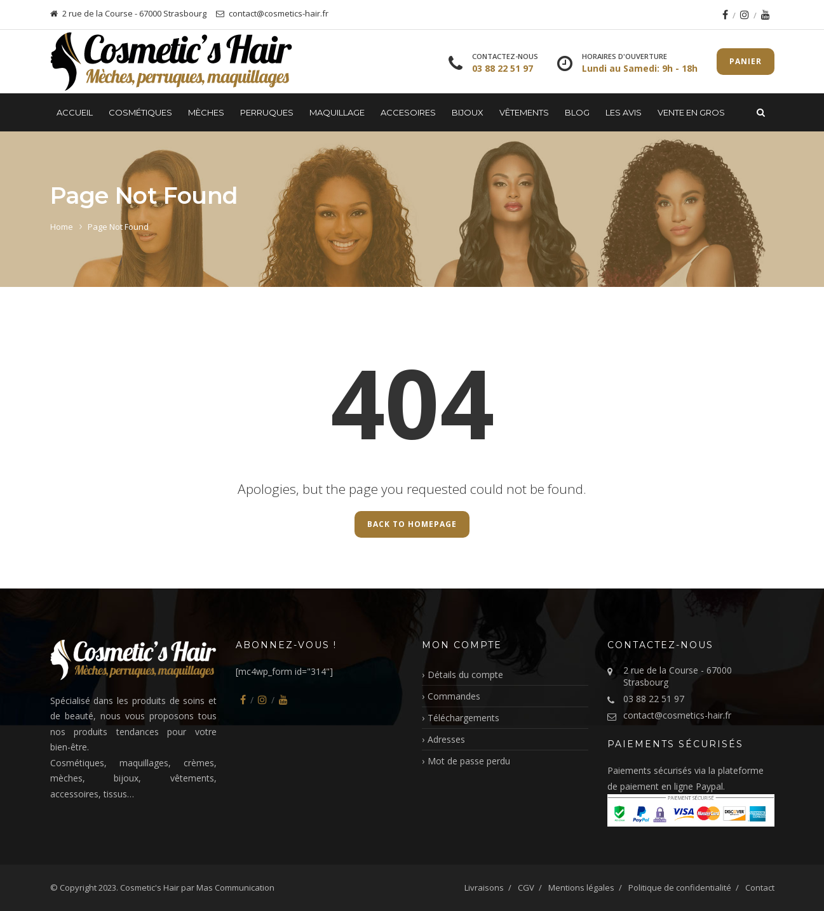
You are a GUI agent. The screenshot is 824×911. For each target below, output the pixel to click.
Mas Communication (235, 887)
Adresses (446, 739)
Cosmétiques (140, 112)
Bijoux (467, 112)
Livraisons (484, 887)
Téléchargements (463, 718)
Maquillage (337, 112)
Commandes (454, 696)
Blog (577, 112)
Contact (759, 887)
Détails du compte (465, 674)
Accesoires (408, 112)
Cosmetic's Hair (149, 887)
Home (61, 226)
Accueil (75, 112)
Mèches (206, 112)
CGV (526, 887)
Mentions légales (581, 887)
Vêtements (524, 112)
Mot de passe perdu (469, 761)
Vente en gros (691, 112)
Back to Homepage (412, 524)
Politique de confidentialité (679, 887)
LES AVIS (623, 112)
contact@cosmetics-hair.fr (677, 715)
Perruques (267, 112)
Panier (745, 61)
